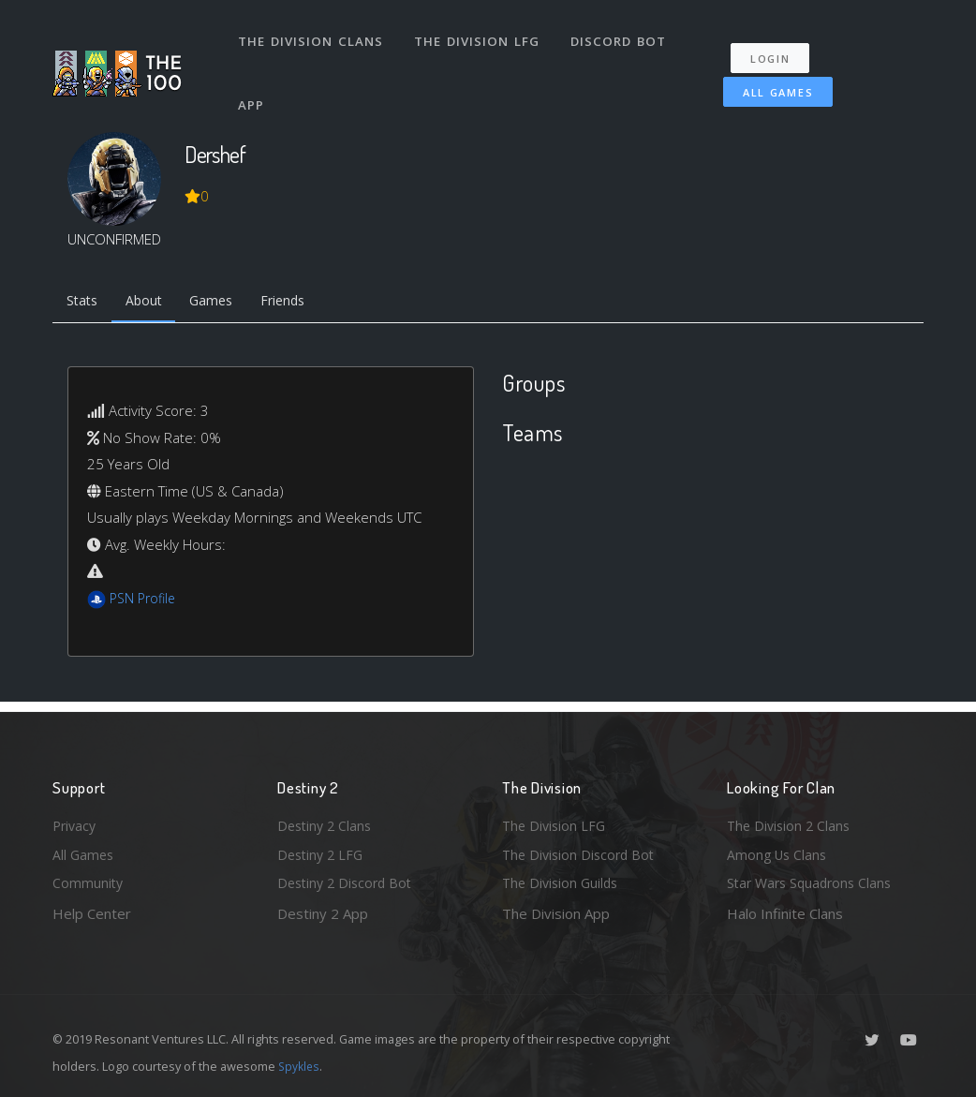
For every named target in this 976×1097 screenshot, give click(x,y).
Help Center (91, 913)
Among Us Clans (779, 852)
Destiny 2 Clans (327, 821)
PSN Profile (145, 600)
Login (776, 47)
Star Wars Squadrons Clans (813, 882)
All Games (768, 81)
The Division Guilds (563, 882)
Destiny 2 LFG (322, 852)
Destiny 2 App (322, 913)
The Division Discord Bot (581, 852)
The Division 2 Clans (791, 821)
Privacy (75, 821)
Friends (299, 302)
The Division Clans (311, 35)
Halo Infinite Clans (785, 913)
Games (222, 302)
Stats (84, 302)
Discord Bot (621, 35)
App (253, 88)
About (150, 302)
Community (88, 882)
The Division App (556, 913)
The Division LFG (479, 35)
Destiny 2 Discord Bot (348, 882)
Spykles (300, 1066)
